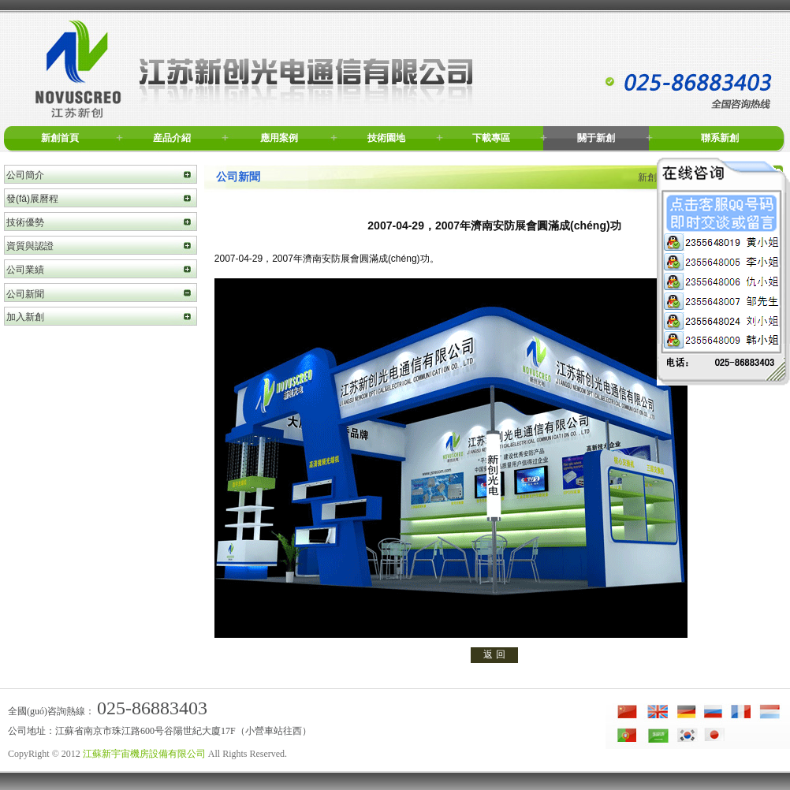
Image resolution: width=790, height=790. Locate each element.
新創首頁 (60, 137)
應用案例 (279, 137)
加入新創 (25, 316)
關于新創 (596, 137)
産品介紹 (172, 137)
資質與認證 (30, 246)
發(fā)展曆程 (32, 198)
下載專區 (491, 137)
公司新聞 (25, 294)
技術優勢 (25, 222)
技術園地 (386, 137)
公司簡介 (25, 175)
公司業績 (25, 269)
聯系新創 (720, 137)
